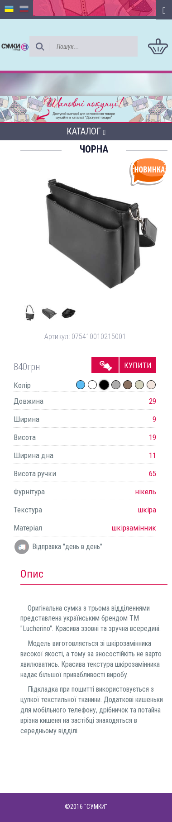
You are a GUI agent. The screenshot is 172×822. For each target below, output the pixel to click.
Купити (138, 365)
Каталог (86, 131)
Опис (31, 574)
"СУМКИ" (95, 806)
